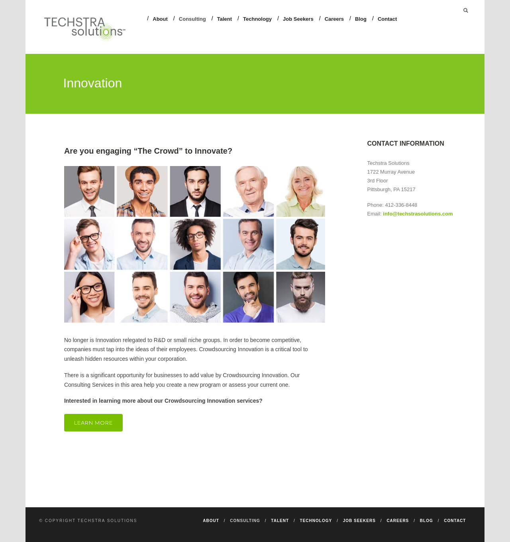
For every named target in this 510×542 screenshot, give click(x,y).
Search (466, 10)
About (160, 19)
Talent (224, 19)
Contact (387, 19)
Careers (334, 19)
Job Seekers (298, 19)
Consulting (192, 19)
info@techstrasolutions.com (418, 214)
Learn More (93, 422)
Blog (361, 19)
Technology (257, 19)
